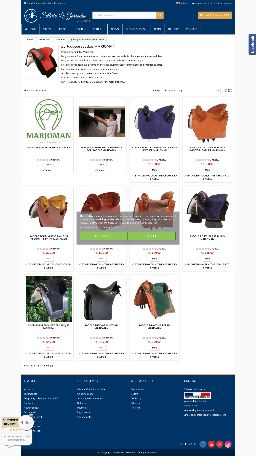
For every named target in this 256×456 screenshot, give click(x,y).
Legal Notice (83, 412)
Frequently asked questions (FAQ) (41, 398)
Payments (82, 407)
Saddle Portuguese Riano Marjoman (207, 238)
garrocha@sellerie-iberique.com (50, 3)
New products (31, 407)
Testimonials (30, 394)
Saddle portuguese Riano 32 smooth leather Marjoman (48, 238)
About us (28, 389)
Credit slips (137, 398)
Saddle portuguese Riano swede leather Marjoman (154, 149)
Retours (81, 403)
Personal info (138, 389)
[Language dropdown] (183, 3)
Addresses (136, 403)
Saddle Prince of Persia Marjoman (154, 327)
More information (89, 227)
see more (21, 443)
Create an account (223, 3)
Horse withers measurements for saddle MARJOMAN (101, 149)
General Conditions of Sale (91, 389)
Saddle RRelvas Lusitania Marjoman (101, 327)
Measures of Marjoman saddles (48, 147)
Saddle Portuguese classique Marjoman (48, 327)
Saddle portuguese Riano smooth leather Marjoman (207, 149)
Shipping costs (85, 394)
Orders (134, 394)
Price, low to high (192, 91)
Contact (191, 381)
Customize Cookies (109, 227)
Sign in (206, 3)
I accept (152, 236)
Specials (28, 403)
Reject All (104, 236)
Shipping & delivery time (90, 398)
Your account (142, 381)
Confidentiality (84, 417)
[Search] (128, 15)
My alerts (135, 407)
